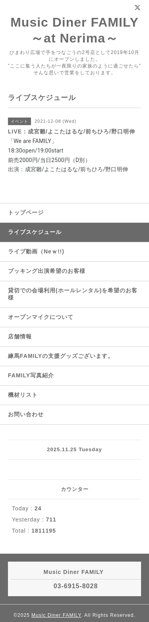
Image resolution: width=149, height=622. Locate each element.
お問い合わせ (26, 414)
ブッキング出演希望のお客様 (46, 271)
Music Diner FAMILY (56, 615)
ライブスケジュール (35, 232)
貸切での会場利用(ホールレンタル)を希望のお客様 (72, 294)
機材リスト (23, 395)
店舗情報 (20, 336)
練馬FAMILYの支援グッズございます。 (61, 356)
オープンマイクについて (41, 317)
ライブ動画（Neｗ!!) (36, 251)
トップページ (26, 212)
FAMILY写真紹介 (31, 375)
